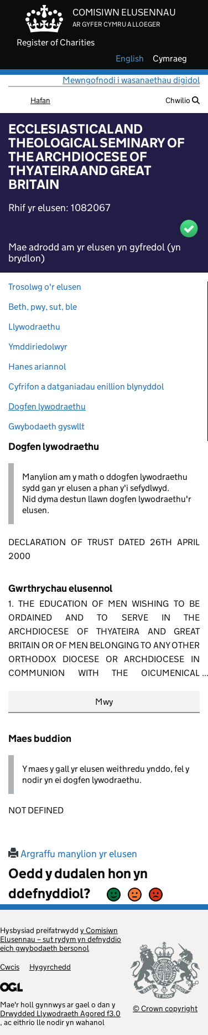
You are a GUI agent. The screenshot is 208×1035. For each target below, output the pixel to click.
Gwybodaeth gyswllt (46, 426)
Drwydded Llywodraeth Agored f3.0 (60, 1013)
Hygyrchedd (50, 967)
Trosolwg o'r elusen (44, 286)
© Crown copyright (165, 1008)
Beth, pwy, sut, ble (42, 306)
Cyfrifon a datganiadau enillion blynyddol (86, 386)
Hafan (40, 100)
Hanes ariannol (37, 366)
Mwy (104, 701)
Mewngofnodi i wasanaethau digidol (131, 80)
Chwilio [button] (182, 100)
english (130, 59)
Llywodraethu (34, 326)
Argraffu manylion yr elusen (72, 854)
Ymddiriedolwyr (37, 346)
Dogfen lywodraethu (47, 406)
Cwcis (9, 967)
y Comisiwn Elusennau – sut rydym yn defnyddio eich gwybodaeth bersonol (60, 939)
